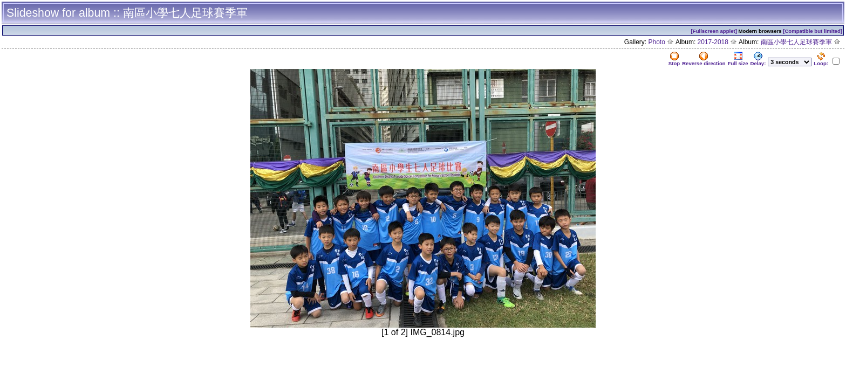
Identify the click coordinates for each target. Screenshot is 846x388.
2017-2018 (718, 42)
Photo (661, 42)
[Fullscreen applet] (714, 31)
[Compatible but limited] (812, 31)
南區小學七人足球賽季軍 (801, 42)
